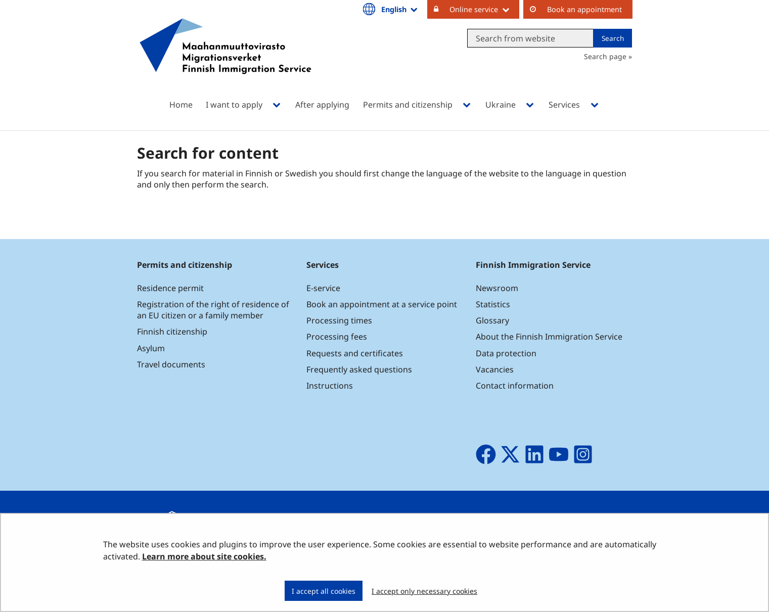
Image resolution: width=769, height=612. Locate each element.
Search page (605, 56)
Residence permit (170, 288)
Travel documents (171, 364)
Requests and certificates (354, 353)
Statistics (493, 304)
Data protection (506, 353)
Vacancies (495, 369)
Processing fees (336, 336)
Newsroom (497, 288)
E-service (323, 288)
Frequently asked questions (359, 369)
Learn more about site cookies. (204, 556)
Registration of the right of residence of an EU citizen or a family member (213, 310)
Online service (484, 9)
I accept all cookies (323, 591)
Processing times (339, 320)
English (400, 9)
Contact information (515, 385)
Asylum (151, 348)
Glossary (492, 320)
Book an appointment (584, 9)
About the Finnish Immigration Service (549, 336)
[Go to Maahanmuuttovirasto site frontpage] (225, 59)
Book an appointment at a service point (381, 304)
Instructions (329, 385)
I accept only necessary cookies (424, 591)
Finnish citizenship (172, 331)
